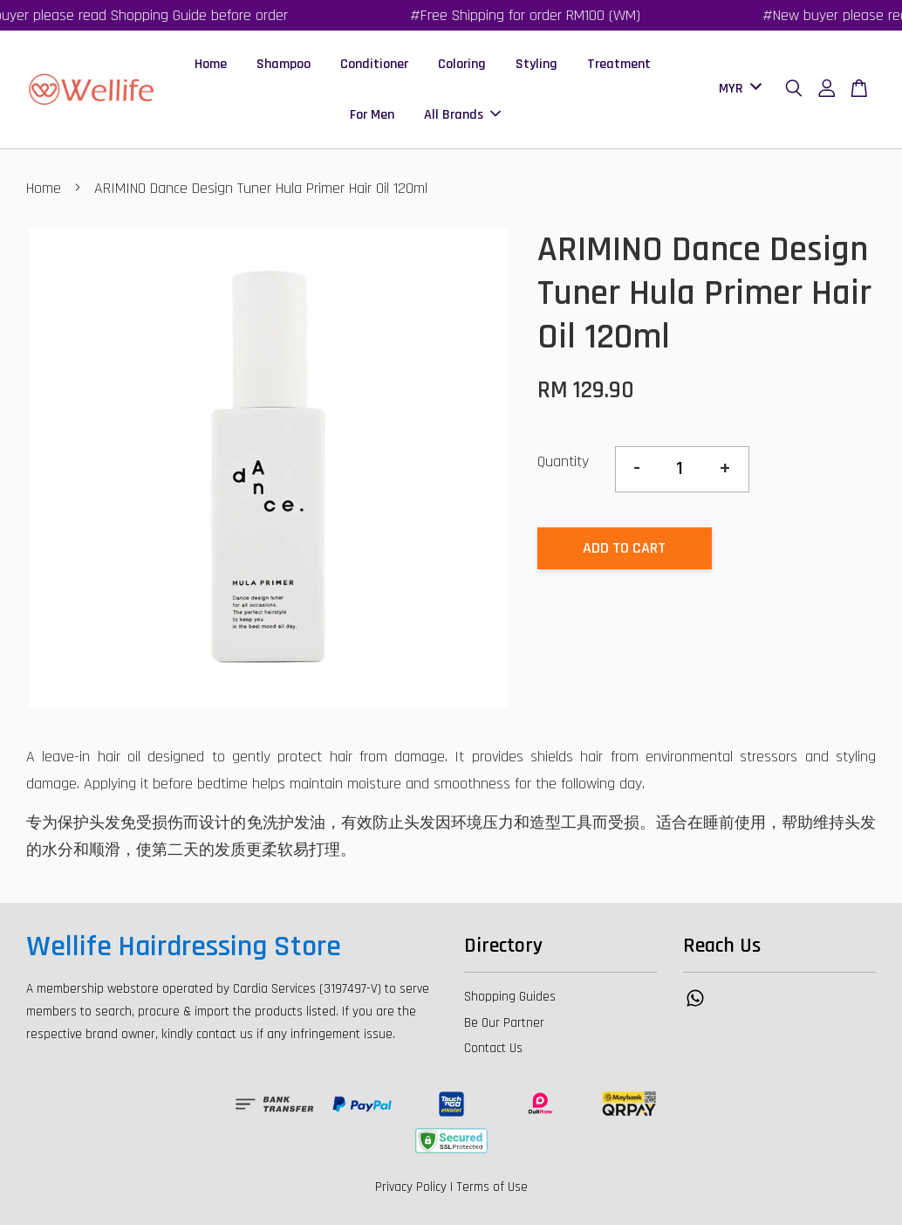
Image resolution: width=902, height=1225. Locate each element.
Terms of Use (492, 1187)
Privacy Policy (411, 1187)
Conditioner (374, 64)
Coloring (462, 64)
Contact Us (493, 1048)
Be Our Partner (504, 1023)
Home (211, 64)
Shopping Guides (510, 996)
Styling (536, 64)
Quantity (563, 461)
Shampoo (283, 64)
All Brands (462, 115)
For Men (372, 115)
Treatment (619, 64)
